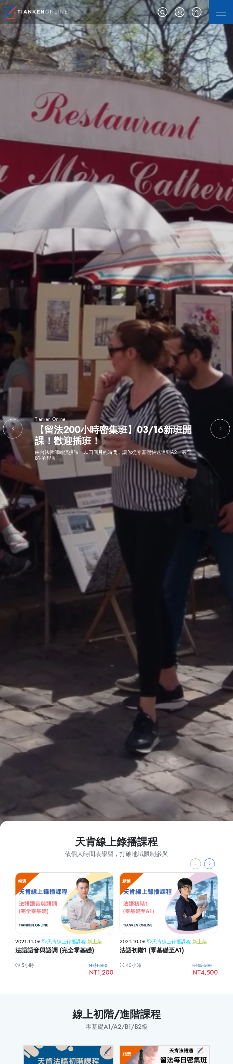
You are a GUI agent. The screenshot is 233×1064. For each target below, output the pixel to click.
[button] (162, 12)
